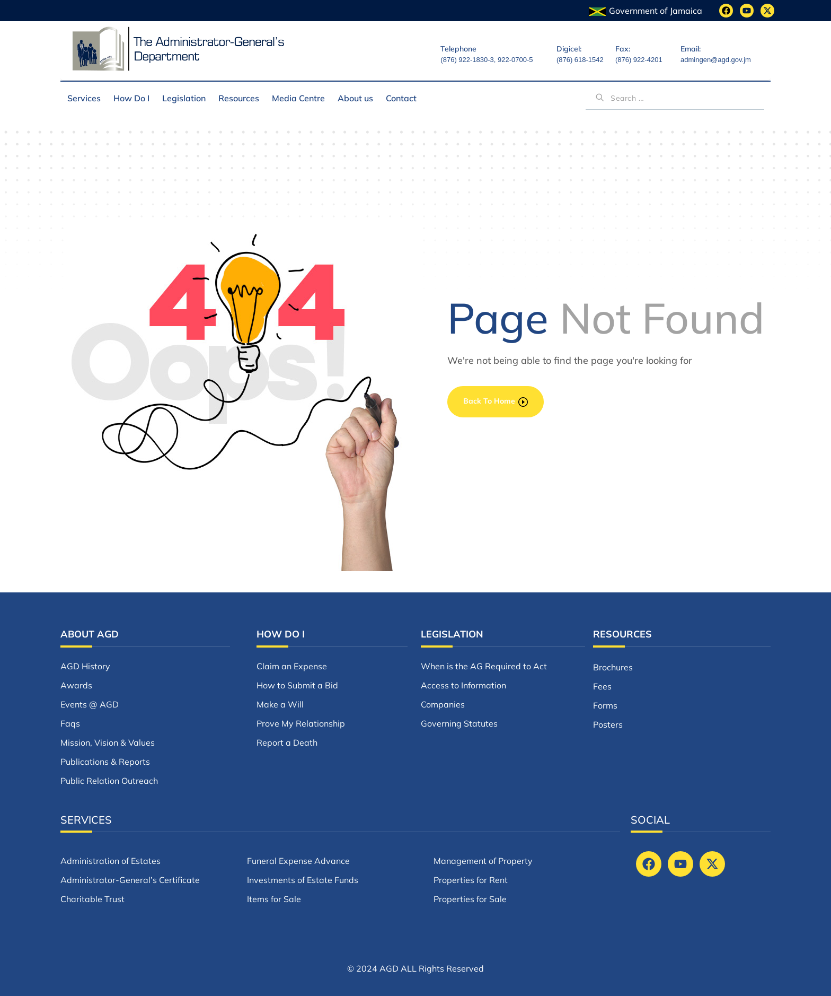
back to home (495, 401)
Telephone (458, 49)
